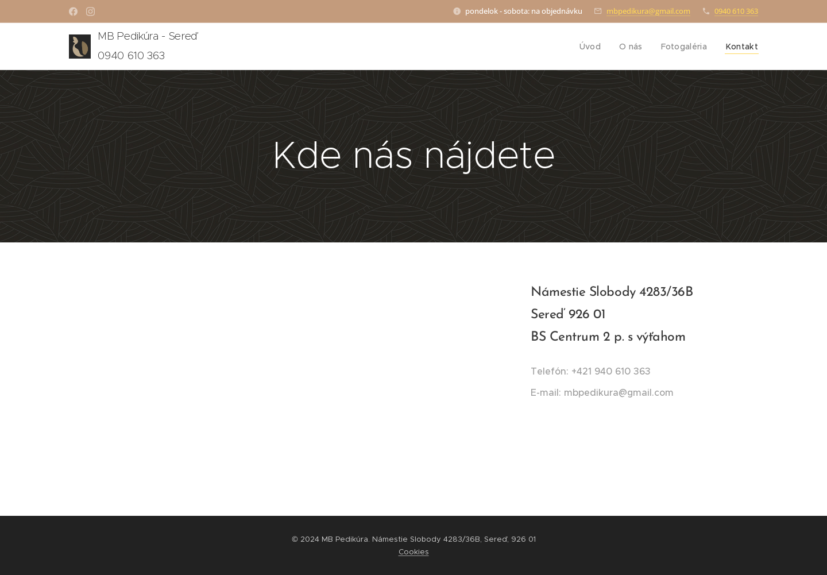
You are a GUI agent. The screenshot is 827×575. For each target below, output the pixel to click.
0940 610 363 (736, 11)
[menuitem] (597, 46)
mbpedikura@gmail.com (648, 11)
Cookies (414, 552)
